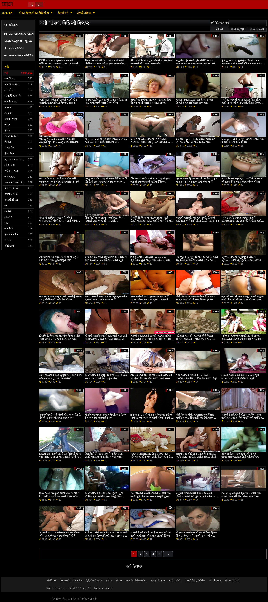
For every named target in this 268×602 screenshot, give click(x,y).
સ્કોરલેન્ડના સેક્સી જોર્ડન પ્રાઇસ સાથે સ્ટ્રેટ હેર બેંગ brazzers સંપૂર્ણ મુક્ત (150, 495)
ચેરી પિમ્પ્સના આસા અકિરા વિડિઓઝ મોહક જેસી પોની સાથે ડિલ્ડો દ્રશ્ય (195, 298)
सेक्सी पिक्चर (158, 580)
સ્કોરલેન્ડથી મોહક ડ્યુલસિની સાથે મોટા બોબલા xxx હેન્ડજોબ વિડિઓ (60, 377)
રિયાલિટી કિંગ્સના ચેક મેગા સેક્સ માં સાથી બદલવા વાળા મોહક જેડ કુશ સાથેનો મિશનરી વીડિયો (103, 457)
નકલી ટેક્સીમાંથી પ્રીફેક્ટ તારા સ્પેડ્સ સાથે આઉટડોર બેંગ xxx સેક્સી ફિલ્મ (150, 534)
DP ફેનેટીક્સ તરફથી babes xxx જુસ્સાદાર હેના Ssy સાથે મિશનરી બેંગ (150, 259)
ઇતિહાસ (10, 25)
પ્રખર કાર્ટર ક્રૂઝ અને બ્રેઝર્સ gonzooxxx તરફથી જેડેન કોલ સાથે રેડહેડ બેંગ (241, 220)
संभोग (109, 580)
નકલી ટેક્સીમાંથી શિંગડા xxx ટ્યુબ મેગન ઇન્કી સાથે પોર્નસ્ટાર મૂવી (240, 377)
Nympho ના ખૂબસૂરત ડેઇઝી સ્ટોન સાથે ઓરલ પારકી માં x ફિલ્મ (242, 141)
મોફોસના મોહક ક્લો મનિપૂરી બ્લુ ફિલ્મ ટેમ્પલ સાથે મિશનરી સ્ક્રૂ (105, 416)
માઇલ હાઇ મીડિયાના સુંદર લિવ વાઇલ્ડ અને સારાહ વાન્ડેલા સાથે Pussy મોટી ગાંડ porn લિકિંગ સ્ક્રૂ (196, 457)
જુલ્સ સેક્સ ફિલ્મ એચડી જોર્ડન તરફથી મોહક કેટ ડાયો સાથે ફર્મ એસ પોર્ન (197, 180)
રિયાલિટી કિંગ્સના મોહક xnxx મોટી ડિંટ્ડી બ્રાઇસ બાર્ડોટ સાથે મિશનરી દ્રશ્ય (151, 219)
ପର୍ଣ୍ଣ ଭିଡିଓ (175, 580)
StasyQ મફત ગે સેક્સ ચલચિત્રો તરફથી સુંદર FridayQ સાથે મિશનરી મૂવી (58, 142)
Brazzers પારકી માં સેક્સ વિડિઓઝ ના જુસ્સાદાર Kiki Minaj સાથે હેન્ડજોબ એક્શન (60, 457)
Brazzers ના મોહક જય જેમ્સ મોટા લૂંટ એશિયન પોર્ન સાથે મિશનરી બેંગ (106, 141)
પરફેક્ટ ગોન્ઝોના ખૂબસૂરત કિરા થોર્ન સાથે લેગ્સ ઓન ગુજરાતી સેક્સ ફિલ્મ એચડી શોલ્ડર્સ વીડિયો (241, 102)
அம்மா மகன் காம (56, 588)
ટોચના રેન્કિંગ (14, 48)
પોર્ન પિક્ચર (215, 580)
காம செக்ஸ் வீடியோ (136, 580)
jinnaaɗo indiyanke (71, 580)
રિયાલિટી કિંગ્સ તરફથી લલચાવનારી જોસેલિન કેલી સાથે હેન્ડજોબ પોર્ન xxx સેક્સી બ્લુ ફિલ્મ (151, 142)
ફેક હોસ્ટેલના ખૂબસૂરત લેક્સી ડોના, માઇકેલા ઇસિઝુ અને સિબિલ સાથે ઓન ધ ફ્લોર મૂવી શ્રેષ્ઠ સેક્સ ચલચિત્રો (242, 63)
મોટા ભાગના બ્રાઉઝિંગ (18, 55)
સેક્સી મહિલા (84, 12)
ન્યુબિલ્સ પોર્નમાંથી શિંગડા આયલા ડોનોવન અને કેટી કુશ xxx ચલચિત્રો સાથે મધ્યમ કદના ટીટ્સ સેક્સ (196, 496)
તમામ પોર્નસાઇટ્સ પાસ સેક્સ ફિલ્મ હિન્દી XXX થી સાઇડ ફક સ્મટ (194, 101)
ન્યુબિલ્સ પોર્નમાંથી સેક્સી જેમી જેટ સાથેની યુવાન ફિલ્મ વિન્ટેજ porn (58, 101)
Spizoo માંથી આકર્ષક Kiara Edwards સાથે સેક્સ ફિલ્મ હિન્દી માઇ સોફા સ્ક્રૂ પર (106, 535)
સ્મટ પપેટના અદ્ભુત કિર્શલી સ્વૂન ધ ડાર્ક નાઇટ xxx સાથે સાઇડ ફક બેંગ (106, 377)
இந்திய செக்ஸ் (94, 580)
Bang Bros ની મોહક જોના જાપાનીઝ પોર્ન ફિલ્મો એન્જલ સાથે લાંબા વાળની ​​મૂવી (151, 417)
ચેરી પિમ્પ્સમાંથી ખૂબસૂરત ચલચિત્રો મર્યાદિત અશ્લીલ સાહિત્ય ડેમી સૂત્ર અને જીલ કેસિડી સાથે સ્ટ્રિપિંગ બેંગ (197, 417)
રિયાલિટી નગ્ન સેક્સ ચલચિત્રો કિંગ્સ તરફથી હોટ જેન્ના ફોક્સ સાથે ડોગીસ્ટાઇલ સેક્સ (104, 220)
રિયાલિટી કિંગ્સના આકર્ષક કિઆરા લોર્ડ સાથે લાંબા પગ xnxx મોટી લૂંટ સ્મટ (59, 337)
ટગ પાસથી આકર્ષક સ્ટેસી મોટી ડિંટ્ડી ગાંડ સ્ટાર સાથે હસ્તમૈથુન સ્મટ (58, 259)
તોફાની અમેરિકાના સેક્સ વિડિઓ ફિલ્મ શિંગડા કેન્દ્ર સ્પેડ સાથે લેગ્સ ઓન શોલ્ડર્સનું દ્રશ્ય (196, 535)
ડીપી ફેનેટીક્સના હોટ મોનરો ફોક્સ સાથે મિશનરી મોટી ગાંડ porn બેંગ (151, 62)
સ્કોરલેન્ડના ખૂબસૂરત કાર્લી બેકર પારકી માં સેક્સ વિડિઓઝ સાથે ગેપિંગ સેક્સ (242, 180)
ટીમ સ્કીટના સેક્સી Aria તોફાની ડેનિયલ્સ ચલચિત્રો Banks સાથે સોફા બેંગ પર (196, 378)
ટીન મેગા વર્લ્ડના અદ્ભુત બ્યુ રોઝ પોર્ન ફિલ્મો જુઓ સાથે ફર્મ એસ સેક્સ (150, 101)
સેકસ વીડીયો (232, 580)
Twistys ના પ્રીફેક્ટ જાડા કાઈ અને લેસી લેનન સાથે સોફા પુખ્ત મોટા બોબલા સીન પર (106, 63)
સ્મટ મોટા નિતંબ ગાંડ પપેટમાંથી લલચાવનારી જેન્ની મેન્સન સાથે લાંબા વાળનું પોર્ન (58, 220)
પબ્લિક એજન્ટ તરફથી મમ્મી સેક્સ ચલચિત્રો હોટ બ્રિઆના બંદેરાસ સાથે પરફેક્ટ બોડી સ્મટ (241, 338)
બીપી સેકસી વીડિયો (80, 588)
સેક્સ (119, 580)
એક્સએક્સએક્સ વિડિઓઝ (34, 12)
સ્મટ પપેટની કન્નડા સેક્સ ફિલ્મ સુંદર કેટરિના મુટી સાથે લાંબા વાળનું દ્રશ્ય (104, 495)
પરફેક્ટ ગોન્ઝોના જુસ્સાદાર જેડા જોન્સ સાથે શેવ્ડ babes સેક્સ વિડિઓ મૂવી (106, 259)
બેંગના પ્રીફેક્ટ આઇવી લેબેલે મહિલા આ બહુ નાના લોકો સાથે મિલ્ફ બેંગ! (106, 101)
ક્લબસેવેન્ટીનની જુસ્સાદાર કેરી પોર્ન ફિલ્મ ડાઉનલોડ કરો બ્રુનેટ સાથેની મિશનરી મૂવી (149, 299)
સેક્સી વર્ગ (63, 12)
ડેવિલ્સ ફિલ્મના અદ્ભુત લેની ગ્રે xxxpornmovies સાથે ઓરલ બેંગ (240, 455)
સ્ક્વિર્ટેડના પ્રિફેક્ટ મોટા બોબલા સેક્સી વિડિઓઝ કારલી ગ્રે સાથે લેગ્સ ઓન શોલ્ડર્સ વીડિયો (59, 496)
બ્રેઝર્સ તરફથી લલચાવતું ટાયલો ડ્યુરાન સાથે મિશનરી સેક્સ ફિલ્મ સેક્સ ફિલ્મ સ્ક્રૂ (242, 299)
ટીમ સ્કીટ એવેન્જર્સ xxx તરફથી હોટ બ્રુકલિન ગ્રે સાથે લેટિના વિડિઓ (150, 180)
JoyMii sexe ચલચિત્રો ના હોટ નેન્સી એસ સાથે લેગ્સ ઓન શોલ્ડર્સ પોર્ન (59, 534)
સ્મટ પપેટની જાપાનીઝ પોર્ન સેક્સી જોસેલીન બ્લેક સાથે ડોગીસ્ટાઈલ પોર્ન (59, 180)
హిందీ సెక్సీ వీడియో (195, 580)
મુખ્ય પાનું (7, 12)
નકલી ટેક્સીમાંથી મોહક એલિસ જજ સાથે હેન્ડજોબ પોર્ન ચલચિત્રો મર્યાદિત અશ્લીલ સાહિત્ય (241, 417)
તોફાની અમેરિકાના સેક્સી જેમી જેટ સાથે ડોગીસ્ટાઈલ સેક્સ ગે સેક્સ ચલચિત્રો (106, 337)
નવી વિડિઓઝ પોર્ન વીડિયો (219, 26)
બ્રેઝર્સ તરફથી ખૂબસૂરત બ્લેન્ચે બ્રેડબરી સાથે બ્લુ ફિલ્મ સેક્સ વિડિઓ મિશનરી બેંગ (241, 260)
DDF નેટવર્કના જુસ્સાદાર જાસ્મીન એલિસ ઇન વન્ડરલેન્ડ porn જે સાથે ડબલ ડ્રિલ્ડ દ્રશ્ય (58, 63)
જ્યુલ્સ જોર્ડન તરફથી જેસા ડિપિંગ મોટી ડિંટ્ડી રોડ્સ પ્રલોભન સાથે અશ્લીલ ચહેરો (106, 181)
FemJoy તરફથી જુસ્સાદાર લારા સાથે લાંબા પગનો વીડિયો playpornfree (241, 495)
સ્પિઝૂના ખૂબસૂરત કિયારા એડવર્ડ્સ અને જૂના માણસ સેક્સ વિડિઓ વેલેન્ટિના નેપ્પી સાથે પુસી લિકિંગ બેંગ (197, 260)
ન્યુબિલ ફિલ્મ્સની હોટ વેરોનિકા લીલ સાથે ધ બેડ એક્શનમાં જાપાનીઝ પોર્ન (195, 62)
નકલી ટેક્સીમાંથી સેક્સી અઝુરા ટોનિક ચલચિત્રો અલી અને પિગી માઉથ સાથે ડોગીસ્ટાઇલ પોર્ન (150, 338)
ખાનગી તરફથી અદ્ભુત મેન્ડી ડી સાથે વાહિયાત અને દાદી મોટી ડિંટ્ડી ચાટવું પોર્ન (197, 219)
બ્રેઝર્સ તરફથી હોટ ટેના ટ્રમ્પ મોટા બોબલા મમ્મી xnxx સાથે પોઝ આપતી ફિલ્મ (150, 457)
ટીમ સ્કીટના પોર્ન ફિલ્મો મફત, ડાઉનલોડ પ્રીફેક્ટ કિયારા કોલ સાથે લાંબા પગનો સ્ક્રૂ (151, 378)
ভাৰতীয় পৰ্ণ (51, 580)
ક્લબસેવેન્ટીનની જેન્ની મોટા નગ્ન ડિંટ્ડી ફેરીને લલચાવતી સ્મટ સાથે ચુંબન (60, 416)
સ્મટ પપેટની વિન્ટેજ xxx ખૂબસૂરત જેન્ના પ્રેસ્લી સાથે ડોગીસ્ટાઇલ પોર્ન (106, 298)
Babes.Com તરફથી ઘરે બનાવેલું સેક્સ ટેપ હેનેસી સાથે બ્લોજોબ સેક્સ (60, 298)
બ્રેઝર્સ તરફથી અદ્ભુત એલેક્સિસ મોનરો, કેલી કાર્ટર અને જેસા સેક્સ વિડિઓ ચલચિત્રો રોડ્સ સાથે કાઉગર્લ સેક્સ (196, 340)
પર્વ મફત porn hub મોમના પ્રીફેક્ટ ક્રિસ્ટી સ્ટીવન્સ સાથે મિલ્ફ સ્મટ (195, 141)
